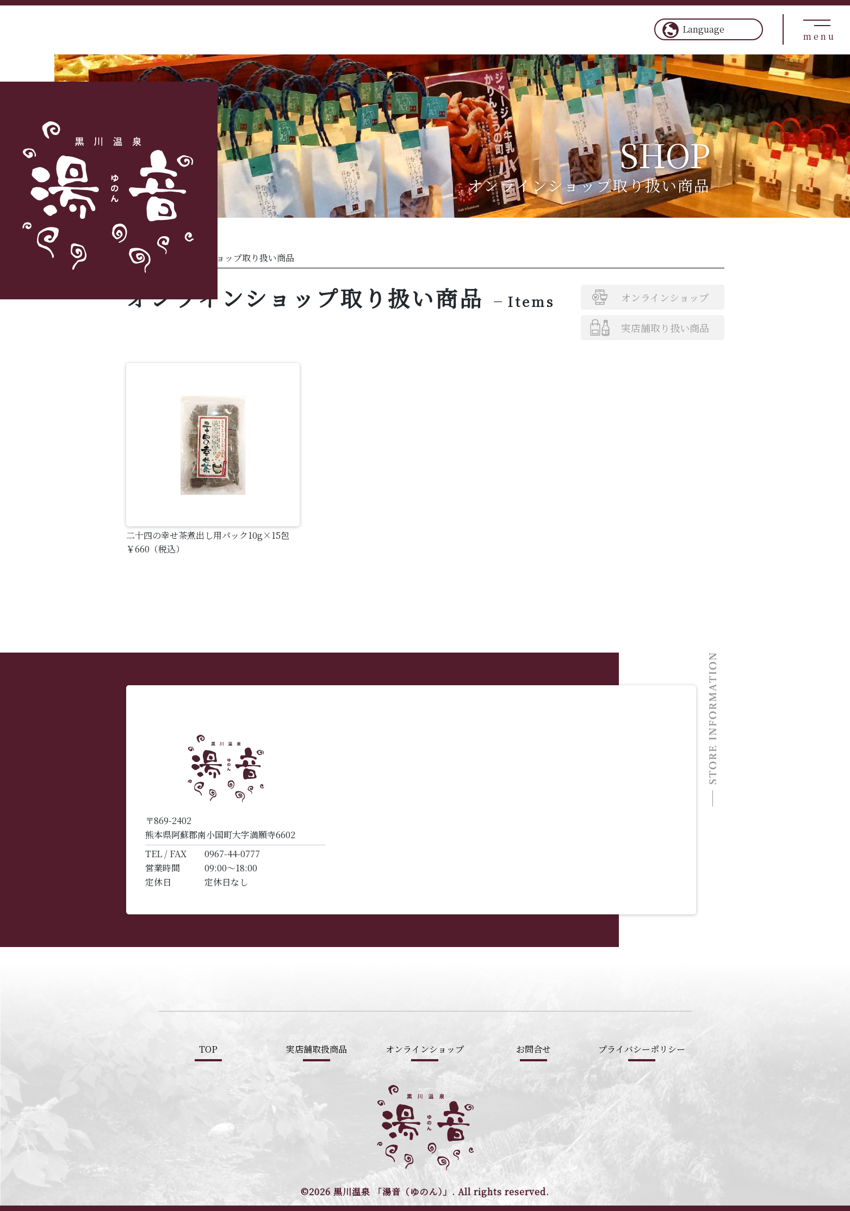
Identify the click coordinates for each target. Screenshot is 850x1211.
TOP (208, 1049)
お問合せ (533, 1049)
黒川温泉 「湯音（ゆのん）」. (394, 1191)
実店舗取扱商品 (316, 1049)
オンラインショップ (665, 297)
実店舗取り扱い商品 (665, 328)
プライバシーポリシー (641, 1049)
